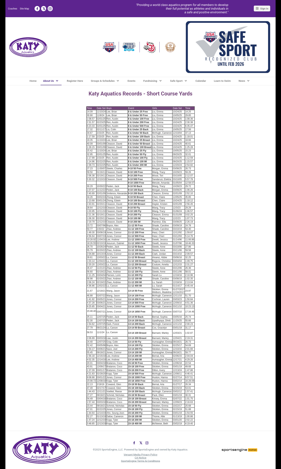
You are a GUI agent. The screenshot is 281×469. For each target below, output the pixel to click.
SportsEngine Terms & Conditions (140, 460)
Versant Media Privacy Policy (140, 454)
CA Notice (140, 457)
